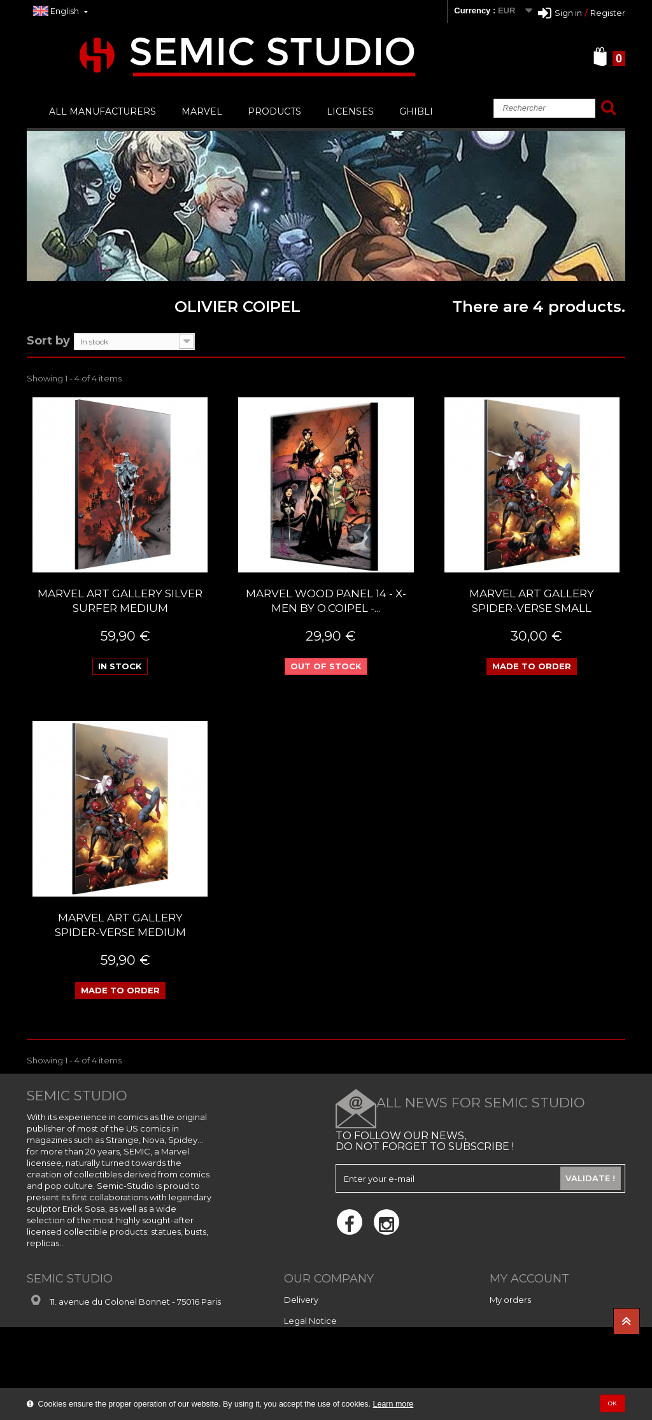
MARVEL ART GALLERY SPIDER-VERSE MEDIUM (120, 925)
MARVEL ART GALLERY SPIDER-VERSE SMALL (531, 600)
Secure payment (319, 1342)
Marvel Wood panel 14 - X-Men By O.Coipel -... (326, 600)
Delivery (301, 1300)
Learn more (393, 1404)
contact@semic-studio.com (134, 1322)
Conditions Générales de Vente (348, 1384)
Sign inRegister (581, 12)
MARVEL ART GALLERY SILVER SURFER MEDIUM (120, 600)
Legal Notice (310, 1321)
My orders (510, 1300)
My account (529, 1279)
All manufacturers (102, 111)
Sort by (48, 340)
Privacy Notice (314, 1363)
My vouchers (516, 1363)
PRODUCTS (274, 111)
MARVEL (201, 111)
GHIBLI (416, 111)
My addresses (518, 1321)
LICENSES (350, 111)
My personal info (523, 1342)
